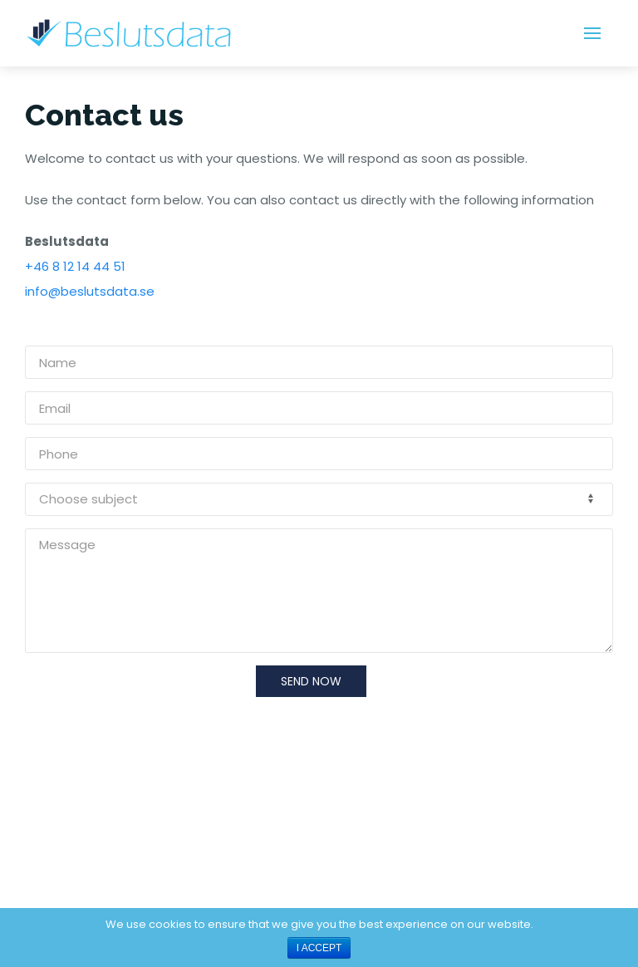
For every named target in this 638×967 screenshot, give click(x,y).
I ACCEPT (319, 948)
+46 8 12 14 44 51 (75, 266)
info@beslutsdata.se (90, 291)
